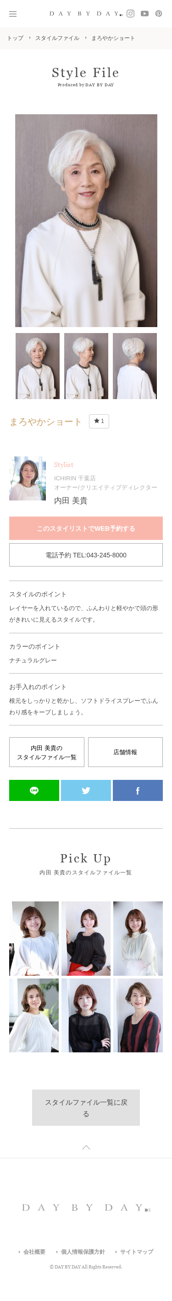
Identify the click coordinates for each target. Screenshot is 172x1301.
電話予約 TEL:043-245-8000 (86, 555)
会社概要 (34, 1252)
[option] (86, 221)
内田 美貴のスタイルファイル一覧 (47, 753)
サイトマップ (136, 1252)
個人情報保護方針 (83, 1252)
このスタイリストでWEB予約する (86, 528)
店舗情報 (125, 752)
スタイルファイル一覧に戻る (86, 1108)
